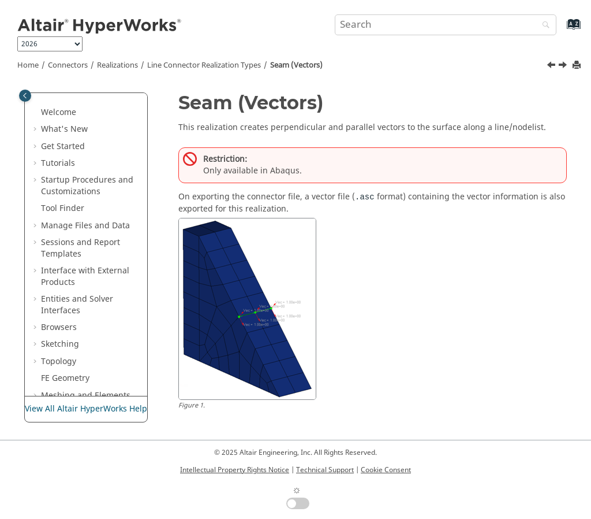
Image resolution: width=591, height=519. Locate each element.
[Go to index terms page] (561, 30)
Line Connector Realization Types (204, 65)
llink (73, 189)
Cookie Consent (386, 470)
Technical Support (325, 470)
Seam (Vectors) (296, 65)
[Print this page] (577, 65)
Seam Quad (87, 257)
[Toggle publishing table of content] (25, 96)
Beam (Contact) (95, 104)
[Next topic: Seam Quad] (563, 66)
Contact (80, 121)
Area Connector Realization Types (91, 347)
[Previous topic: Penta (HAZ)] (552, 66)
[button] (60, 104)
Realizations (117, 65)
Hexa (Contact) (93, 138)
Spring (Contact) (97, 291)
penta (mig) (88, 206)
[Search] (543, 25)
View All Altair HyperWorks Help (86, 409)
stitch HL (82, 324)
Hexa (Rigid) (89, 172)
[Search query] (445, 24)
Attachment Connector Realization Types (91, 381)
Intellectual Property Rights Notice (234, 470)
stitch (76, 308)
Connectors (68, 65)
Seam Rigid (87, 274)
